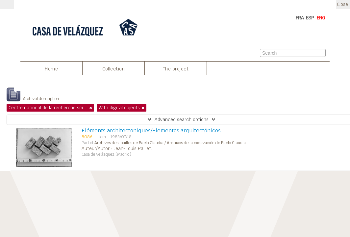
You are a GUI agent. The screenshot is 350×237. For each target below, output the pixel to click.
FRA (300, 18)
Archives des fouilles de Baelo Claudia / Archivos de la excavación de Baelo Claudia (170, 142)
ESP (310, 18)
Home (51, 69)
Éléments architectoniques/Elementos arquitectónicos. (152, 130)
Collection (113, 69)
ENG (321, 18)
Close (342, 4)
